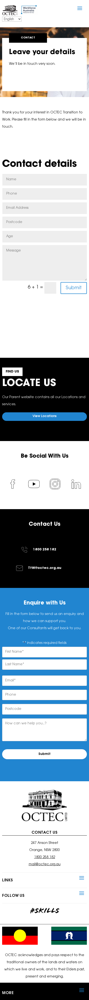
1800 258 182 (44, 549)
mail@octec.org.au (45, 864)
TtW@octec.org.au (44, 568)
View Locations (44, 416)
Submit (74, 288)
